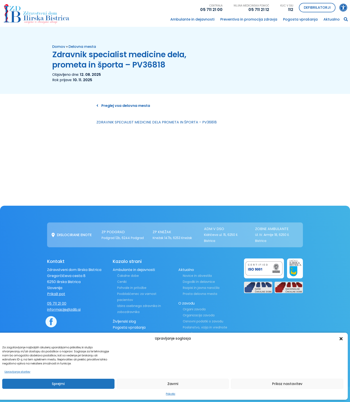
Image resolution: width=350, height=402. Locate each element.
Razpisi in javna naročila (201, 288)
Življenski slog (124, 321)
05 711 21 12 (258, 9)
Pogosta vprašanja (300, 19)
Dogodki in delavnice (199, 281)
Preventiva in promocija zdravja (248, 19)
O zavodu (186, 303)
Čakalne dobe (128, 275)
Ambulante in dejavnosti (192, 19)
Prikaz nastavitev (287, 383)
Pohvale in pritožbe (131, 288)
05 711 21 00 (211, 9)
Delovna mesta (82, 46)
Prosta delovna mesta (200, 294)
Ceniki (122, 281)
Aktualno (331, 19)
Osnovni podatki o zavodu (203, 321)
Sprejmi (58, 383)
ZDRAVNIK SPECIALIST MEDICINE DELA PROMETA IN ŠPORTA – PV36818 (156, 122)
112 (290, 9)
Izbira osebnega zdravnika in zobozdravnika (139, 309)
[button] (341, 338)
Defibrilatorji (317, 7)
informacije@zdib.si (64, 309)
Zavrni (172, 383)
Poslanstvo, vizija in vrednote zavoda (205, 330)
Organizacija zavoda (199, 315)
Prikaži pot (56, 293)
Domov (58, 46)
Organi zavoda (194, 309)
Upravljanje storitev (17, 372)
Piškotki (170, 394)
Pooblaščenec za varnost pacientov (136, 297)
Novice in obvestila (197, 275)
